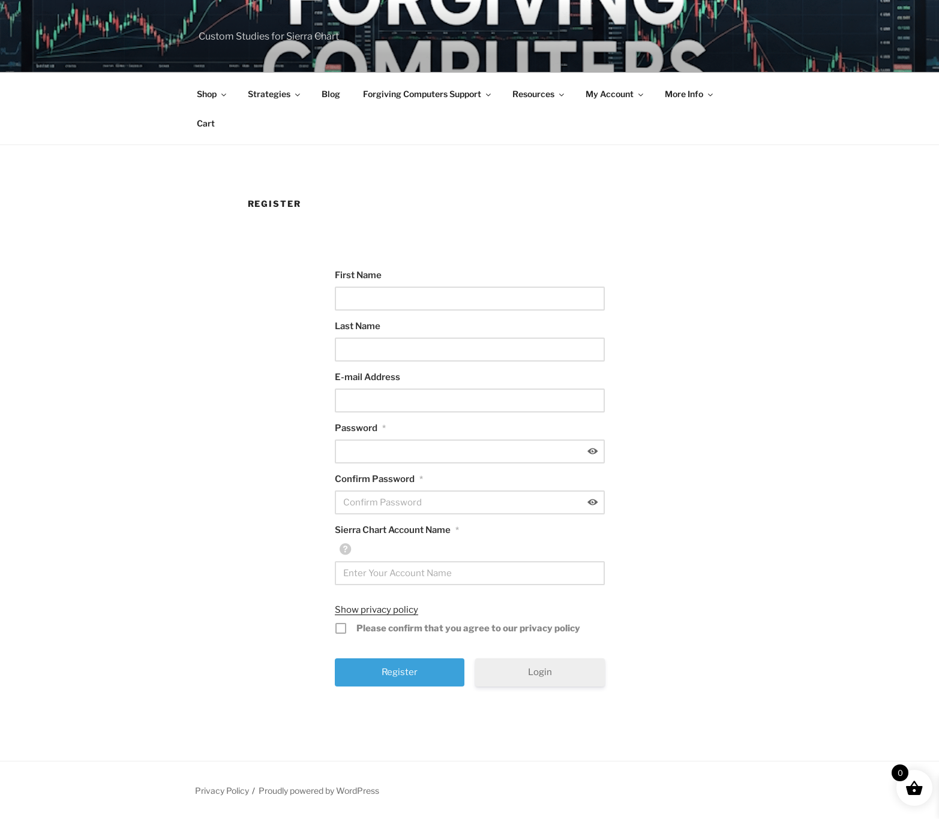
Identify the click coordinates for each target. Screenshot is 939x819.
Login (540, 672)
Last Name (357, 326)
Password (360, 428)
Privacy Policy (222, 790)
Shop (212, 94)
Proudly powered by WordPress (319, 790)
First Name (358, 275)
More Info (690, 94)
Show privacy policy (376, 609)
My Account (615, 94)
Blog (331, 94)
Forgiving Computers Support (428, 94)
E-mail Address (367, 377)
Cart (206, 123)
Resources (539, 94)
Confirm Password (379, 479)
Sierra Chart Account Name (397, 530)
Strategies (275, 94)
